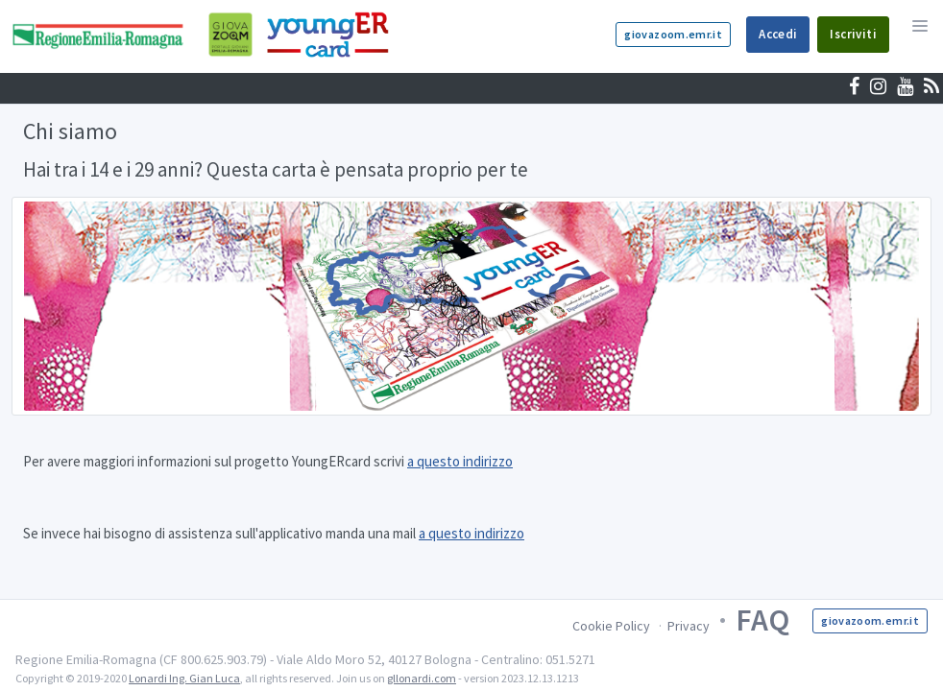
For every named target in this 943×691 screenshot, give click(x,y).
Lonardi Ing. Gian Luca (184, 678)
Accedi (778, 34)
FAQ (762, 620)
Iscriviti (853, 34)
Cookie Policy (611, 625)
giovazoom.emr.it (673, 34)
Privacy (688, 625)
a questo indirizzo (460, 461)
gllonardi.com (421, 678)
